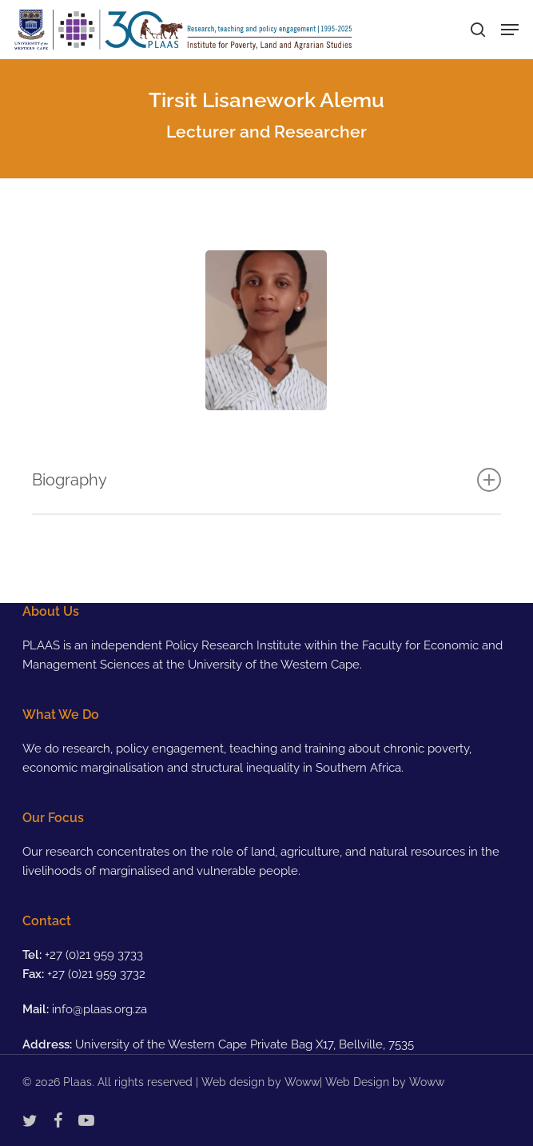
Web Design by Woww (384, 1082)
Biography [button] (266, 480)
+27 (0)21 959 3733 (94, 955)
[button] (510, 30)
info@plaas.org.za (99, 1009)
